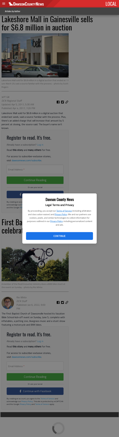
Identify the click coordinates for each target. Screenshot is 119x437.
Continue (59, 236)
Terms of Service (64, 210)
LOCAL (111, 3)
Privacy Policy (61, 214)
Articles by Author (12, 11)
